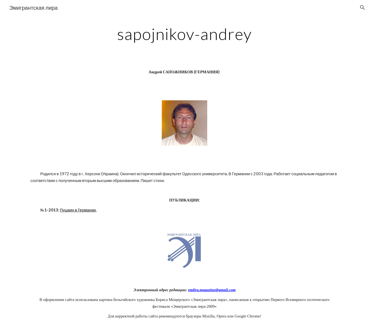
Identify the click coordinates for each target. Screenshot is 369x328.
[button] (362, 7)
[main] (184, 34)
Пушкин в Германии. (78, 210)
